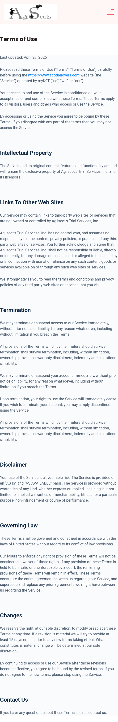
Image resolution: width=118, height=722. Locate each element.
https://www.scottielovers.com (54, 75)
